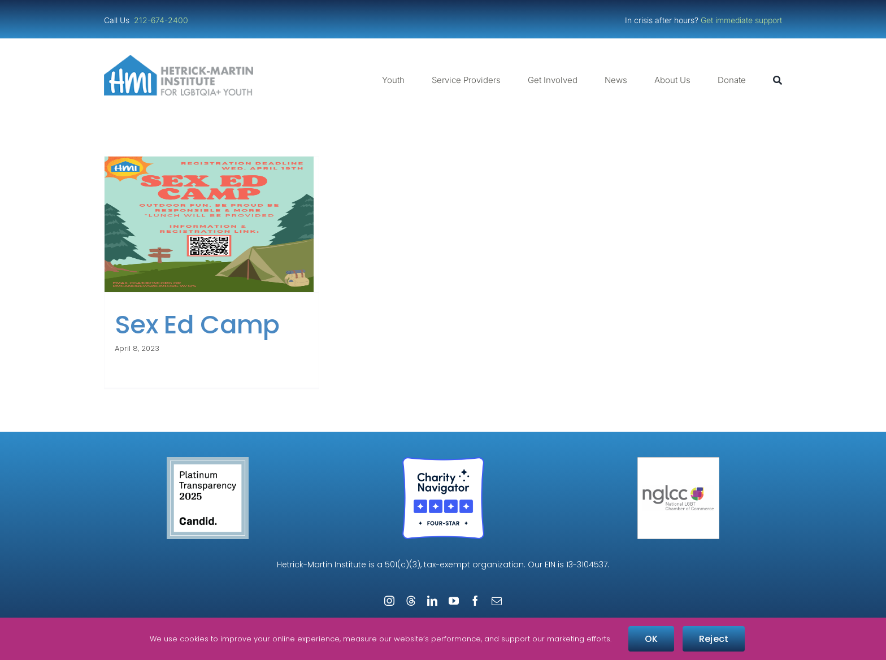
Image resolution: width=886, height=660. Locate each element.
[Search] (777, 80)
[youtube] (454, 601)
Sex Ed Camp (197, 324)
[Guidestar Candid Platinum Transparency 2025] (208, 461)
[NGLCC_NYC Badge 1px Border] (678, 461)
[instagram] (389, 601)
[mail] (497, 601)
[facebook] (475, 601)
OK (651, 638)
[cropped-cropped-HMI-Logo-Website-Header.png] (178, 59)
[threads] (411, 601)
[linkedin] (432, 601)
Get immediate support (741, 20)
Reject (713, 638)
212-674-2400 (162, 20)
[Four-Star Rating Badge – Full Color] (443, 461)
